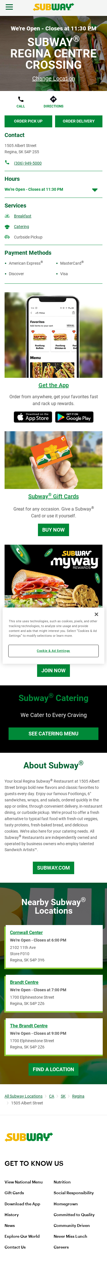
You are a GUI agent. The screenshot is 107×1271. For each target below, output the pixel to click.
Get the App (54, 385)
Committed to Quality (74, 1215)
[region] (53, 635)
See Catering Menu (53, 734)
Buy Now (53, 530)
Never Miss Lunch (70, 1237)
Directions (53, 106)
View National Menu (24, 1182)
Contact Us (15, 1247)
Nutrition (62, 1182)
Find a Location (53, 1069)
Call (21, 106)
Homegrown (66, 1204)
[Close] (96, 614)
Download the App (22, 1204)
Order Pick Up (28, 121)
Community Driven (72, 1226)
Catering (21, 226)
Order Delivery (79, 121)
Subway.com (53, 868)
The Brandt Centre (29, 1026)
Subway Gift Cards (53, 496)
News (10, 1226)
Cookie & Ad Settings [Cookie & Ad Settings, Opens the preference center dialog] (53, 651)
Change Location (53, 78)
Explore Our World (22, 1237)
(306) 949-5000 (28, 163)
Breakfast (22, 216)
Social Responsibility (74, 1193)
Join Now (53, 670)
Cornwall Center (26, 932)
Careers (61, 1247)
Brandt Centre (24, 982)
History (12, 1215)
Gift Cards (14, 1193)
